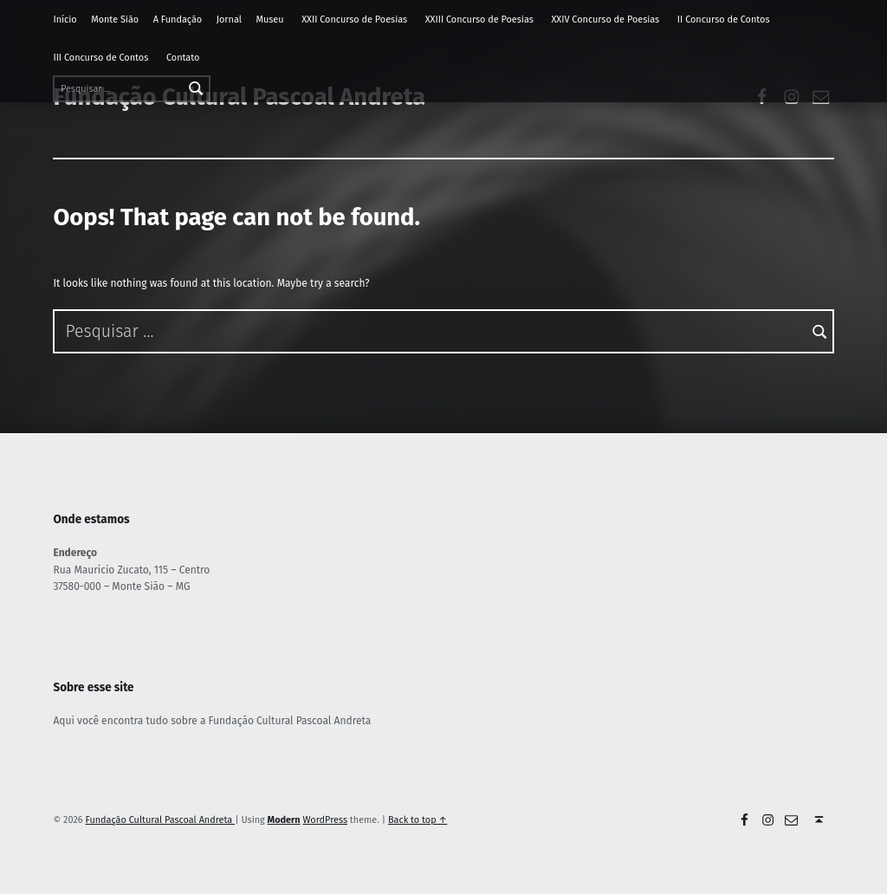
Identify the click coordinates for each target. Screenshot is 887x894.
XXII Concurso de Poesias (354, 19)
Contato (182, 57)
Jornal (229, 19)
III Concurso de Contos (100, 57)
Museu (269, 19)
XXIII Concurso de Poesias (479, 19)
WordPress (325, 820)
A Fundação (177, 19)
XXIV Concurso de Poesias (605, 19)
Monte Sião (115, 19)
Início (64, 19)
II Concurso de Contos (723, 19)
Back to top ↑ (417, 820)
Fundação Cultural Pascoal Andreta (160, 820)
